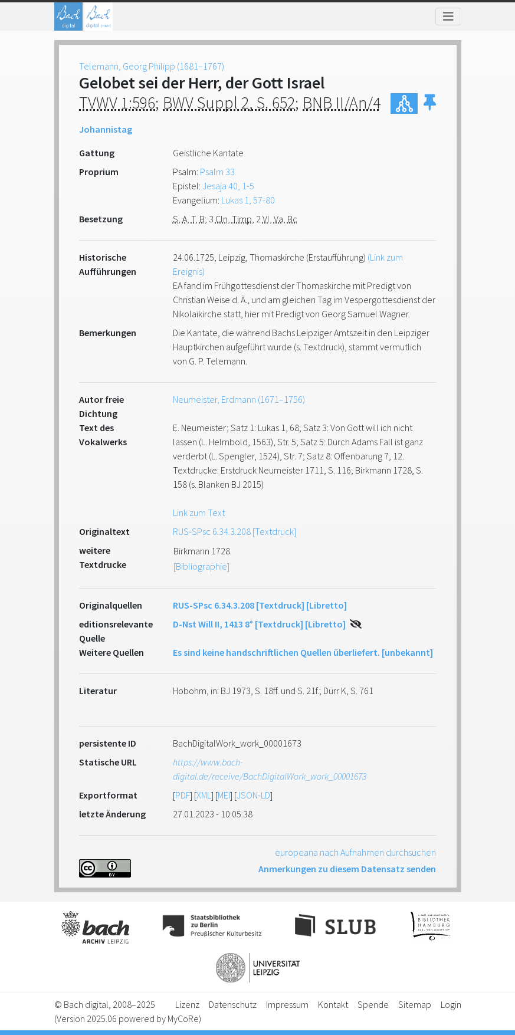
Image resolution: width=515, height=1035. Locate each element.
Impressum (287, 1004)
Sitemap (414, 1004)
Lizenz (187, 1004)
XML (203, 795)
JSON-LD (253, 795)
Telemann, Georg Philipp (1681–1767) (151, 66)
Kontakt (333, 1004)
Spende (373, 1004)
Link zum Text (199, 512)
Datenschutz (233, 1004)
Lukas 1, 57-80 (248, 200)
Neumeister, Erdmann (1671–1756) (239, 399)
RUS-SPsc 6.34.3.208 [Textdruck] (234, 531)
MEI (224, 795)
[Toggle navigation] (448, 16)
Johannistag (105, 129)
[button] (430, 103)
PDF (182, 795)
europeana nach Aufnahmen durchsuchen (355, 852)
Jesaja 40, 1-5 (228, 186)
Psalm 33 (217, 172)
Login (451, 1004)
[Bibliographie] (201, 566)
